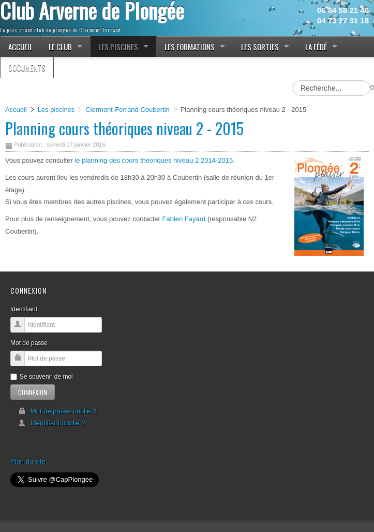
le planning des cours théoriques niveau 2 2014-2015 (153, 160)
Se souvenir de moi (41, 376)
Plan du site (28, 461)
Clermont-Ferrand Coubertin (127, 109)
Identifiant (23, 309)
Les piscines (56, 109)
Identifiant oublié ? (51, 423)
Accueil (16, 109)
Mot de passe (29, 343)
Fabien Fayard (184, 219)
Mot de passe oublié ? (57, 411)
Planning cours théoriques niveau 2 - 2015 (124, 128)
